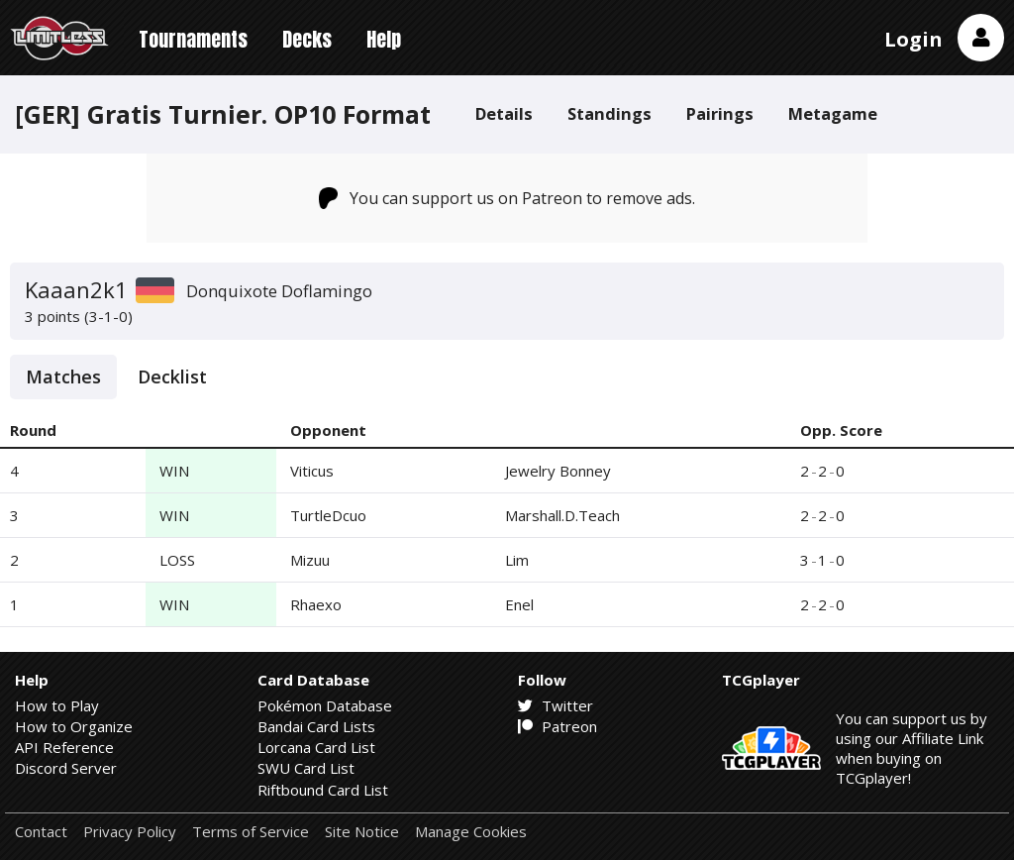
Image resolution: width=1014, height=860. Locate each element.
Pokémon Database (324, 705)
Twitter (555, 705)
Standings (609, 113)
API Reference (64, 747)
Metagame (832, 113)
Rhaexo (316, 604)
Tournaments (193, 39)
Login (913, 39)
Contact (41, 831)
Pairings (720, 113)
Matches (63, 376)
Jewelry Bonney (558, 471)
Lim (517, 560)
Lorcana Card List (316, 747)
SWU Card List (306, 768)
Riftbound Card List (322, 790)
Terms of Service (250, 831)
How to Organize (74, 726)
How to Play (57, 705)
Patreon (557, 726)
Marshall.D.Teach (562, 515)
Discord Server (66, 768)
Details (504, 113)
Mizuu (310, 560)
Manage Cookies (471, 831)
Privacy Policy (129, 831)
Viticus (312, 471)
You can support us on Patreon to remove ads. (507, 198)
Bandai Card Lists (316, 726)
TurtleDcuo (328, 515)
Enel (519, 604)
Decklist (172, 376)
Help (383, 39)
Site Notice (362, 831)
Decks (307, 39)
